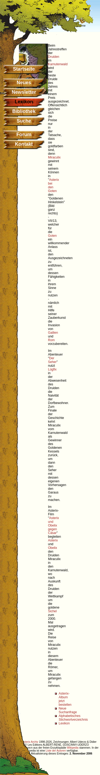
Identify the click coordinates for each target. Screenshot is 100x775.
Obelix (52, 548)
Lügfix (52, 369)
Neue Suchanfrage (68, 710)
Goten (52, 236)
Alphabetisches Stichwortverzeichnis (73, 717)
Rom (51, 340)
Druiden (53, 57)
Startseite (24, 69)
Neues (24, 82)
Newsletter (24, 92)
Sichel (52, 611)
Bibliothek (23, 111)
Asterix (53, 540)
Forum (24, 134)
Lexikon (64, 723)
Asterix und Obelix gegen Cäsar (53, 525)
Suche (24, 121)
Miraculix (54, 157)
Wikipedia (72, 747)
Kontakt (24, 144)
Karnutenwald (57, 64)
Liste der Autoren (56, 750)
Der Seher (52, 360)
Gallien (53, 333)
